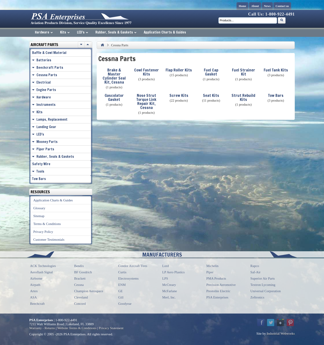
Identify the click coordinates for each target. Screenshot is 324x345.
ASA (33, 297)
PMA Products (216, 278)
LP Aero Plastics (173, 272)
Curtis (122, 272)
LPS (165, 278)
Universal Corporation (265, 291)
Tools (40, 171)
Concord (80, 303)
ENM (122, 285)
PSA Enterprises (217, 297)
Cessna (79, 285)
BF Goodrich (83, 272)
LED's (82, 32)
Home (242, 6)
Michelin (212, 266)
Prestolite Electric (218, 291)
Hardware (44, 32)
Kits (65, 32)
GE (120, 291)
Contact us (282, 6)
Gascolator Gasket (114, 97)
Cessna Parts (46, 75)
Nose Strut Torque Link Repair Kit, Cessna (146, 101)
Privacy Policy (43, 232)
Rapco (254, 266)
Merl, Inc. (169, 297)
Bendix (79, 266)
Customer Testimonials (48, 239)
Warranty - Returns (42, 328)
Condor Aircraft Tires (132, 266)
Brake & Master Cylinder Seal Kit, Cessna (114, 76)
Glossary (39, 208)
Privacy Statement (111, 328)
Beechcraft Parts (49, 67)
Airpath (35, 285)
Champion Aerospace (88, 291)
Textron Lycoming (262, 285)
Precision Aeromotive (221, 285)
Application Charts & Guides (165, 32)
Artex (34, 291)
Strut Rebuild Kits (243, 97)
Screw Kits (178, 95)
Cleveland (81, 297)
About (255, 6)
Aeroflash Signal (41, 272)
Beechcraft (37, 303)
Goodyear (124, 303)
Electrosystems (128, 278)
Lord (165, 266)
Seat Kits (211, 95)
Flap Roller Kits (179, 70)
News (267, 6)
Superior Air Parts (262, 278)
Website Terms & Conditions (77, 328)
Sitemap (38, 216)
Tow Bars (276, 95)
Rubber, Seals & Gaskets (115, 32)
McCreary (169, 285)
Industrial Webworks (281, 333)
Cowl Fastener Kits (146, 72)
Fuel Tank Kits (276, 70)
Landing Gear (46, 127)
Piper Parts (45, 149)
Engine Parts (46, 89)
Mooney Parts (47, 141)
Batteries (43, 60)
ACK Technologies (43, 266)
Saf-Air (255, 272)
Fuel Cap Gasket (211, 72)
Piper (210, 272)
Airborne (36, 278)
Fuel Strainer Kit (243, 72)
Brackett (80, 278)
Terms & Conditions (47, 224)
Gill (120, 297)
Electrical (43, 82)
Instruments (46, 104)
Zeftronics (257, 297)
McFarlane (169, 291)
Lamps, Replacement (52, 119)
